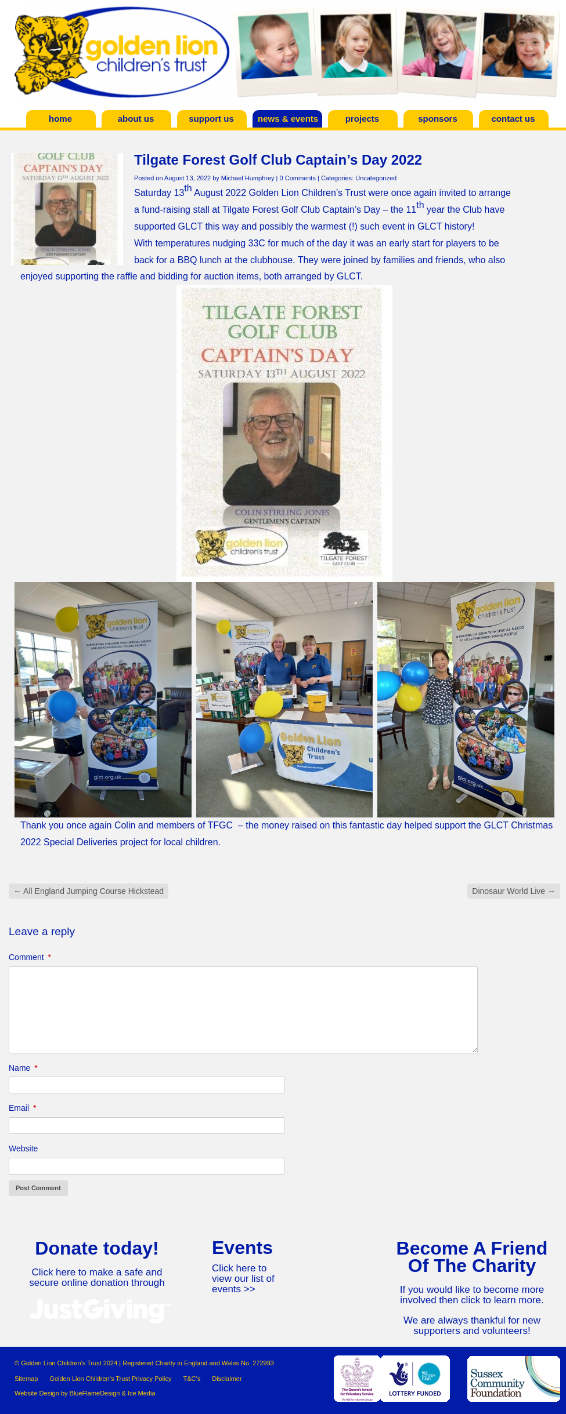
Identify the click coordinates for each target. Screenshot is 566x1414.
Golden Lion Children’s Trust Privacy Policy (110, 1378)
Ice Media (142, 1393)
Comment (30, 957)
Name (23, 1068)
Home (60, 118)
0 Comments (298, 178)
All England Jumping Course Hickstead (88, 891)
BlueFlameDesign (95, 1393)
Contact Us (513, 118)
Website (23, 1148)
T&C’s (191, 1378)
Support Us (211, 118)
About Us (136, 118)
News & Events (288, 118)
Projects (362, 118)
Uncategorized (375, 178)
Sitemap (26, 1378)
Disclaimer (226, 1378)
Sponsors (437, 118)
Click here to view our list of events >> (243, 1279)
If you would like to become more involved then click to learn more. (472, 1295)
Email (22, 1108)
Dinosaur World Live (514, 891)
